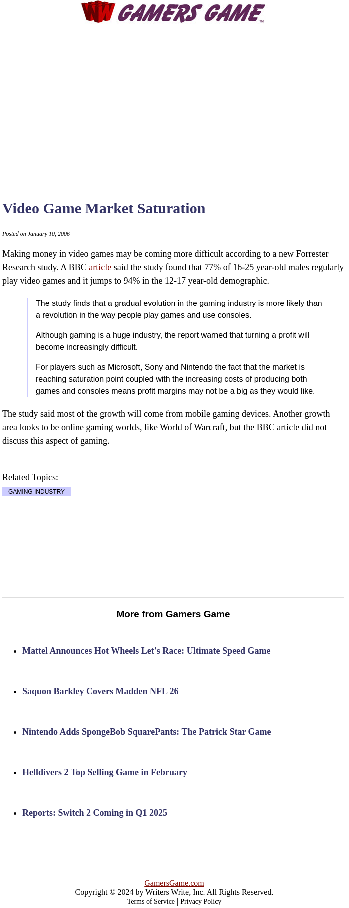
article (100, 267)
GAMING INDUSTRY (36, 491)
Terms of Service (151, 901)
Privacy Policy (201, 901)
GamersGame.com (174, 883)
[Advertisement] (187, 102)
